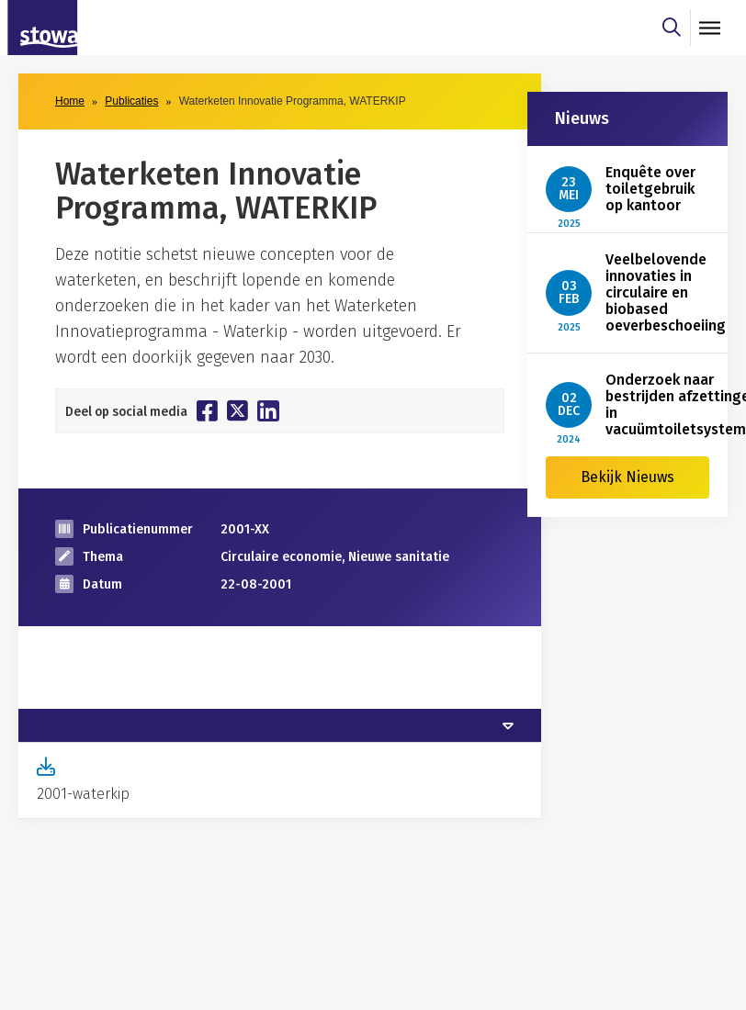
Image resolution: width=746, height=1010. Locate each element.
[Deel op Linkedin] (268, 410)
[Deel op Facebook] (207, 410)
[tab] (279, 725)
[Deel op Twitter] (237, 410)
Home (70, 101)
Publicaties (131, 101)
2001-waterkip (83, 793)
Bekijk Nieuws (627, 477)
